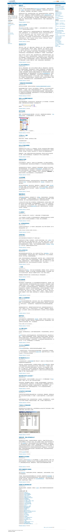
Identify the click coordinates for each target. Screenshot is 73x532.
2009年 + (9, 39)
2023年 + (9, 26)
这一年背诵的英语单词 (24, 223)
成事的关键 (56, 45)
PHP (57, 6)
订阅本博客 (54, 1)
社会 (64, 9)
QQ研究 (58, 9)
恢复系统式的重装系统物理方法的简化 (43, 86)
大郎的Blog (47, 253)
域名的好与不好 (22, 44)
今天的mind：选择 (23, 135)
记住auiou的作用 (23, 24)
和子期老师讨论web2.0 (24, 357)
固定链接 (21, 22)
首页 (44, 527)
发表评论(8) (24, 22)
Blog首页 (12, 3)
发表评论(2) (24, 325)
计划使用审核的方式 (46, 73)
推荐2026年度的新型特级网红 (59, 30)
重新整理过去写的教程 (24, 456)
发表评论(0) (24, 313)
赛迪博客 (28, 114)
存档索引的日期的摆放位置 (25, 484)
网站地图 (21, 3)
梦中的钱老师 (22, 279)
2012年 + (9, 36)
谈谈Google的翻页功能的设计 (26, 98)
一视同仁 (49, 240)
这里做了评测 (38, 351)
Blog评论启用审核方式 (24, 64)
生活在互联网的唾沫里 (39, 478)
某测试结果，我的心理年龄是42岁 (27, 437)
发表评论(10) (24, 62)
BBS (55, 9)
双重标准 (23, 197)
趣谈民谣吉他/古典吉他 (58, 32)
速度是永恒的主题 (57, 15)
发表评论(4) (24, 132)
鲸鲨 (27, 185)
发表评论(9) (24, 41)
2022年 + (9, 27)
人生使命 (24, 443)
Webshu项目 (57, 8)
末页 (51, 527)
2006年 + (9, 42)
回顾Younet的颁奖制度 (24, 297)
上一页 (46, 527)
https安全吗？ (57, 17)
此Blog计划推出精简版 (24, 145)
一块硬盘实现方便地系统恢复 (25, 83)
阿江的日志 (23, 472)
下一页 (49, 527)
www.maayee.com (38, 8)
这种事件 (46, 186)
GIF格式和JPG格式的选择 (25, 391)
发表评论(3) (24, 264)
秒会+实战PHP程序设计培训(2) (59, 31)
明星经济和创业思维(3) (58, 36)
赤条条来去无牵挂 (48, 14)
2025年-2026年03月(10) (11, 24)
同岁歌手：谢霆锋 (57, 46)
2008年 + (9, 40)
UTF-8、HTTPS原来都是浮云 (59, 16)
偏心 (39, 197)
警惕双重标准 (22, 194)
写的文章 (29, 459)
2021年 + (9, 28)
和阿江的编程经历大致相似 (25, 469)
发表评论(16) (24, 220)
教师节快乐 (21, 315)
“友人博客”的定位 (23, 328)
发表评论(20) (24, 295)
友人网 (20, 335)
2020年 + (9, 29)
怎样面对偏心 (22, 234)
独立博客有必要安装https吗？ (59, 18)
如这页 (37, 487)
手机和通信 (62, 8)
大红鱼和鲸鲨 (22, 177)
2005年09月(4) (10, 43)
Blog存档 (18, 3)
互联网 (60, 6)
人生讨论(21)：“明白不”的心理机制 (60, 35)
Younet (22, 348)
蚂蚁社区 (21, 5)
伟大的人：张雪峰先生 (58, 43)
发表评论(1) (24, 191)
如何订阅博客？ (62, 1)
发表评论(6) (24, 156)
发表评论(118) (24, 95)
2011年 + (9, 37)
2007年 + (9, 41)
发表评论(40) (24, 402)
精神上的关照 (33, 206)
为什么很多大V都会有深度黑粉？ (59, 44)
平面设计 (62, 7)
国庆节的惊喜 (22, 111)
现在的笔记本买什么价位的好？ (26, 375)
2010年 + (9, 38)
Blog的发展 (62, 6)
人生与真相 (61, 9)
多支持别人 (48, 244)
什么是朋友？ (22, 212)
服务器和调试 (59, 7)
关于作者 (15, 3)
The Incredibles (42, 188)
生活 (59, 8)
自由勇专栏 (9, 21)
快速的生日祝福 (22, 159)
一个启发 (21, 266)
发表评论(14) (24, 276)
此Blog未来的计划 (23, 250)
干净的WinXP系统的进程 (24, 405)
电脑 (55, 7)
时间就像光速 (39, 168)
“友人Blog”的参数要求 (24, 345)
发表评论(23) (24, 232)
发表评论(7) (24, 108)
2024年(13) (9, 25)
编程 (55, 6)
